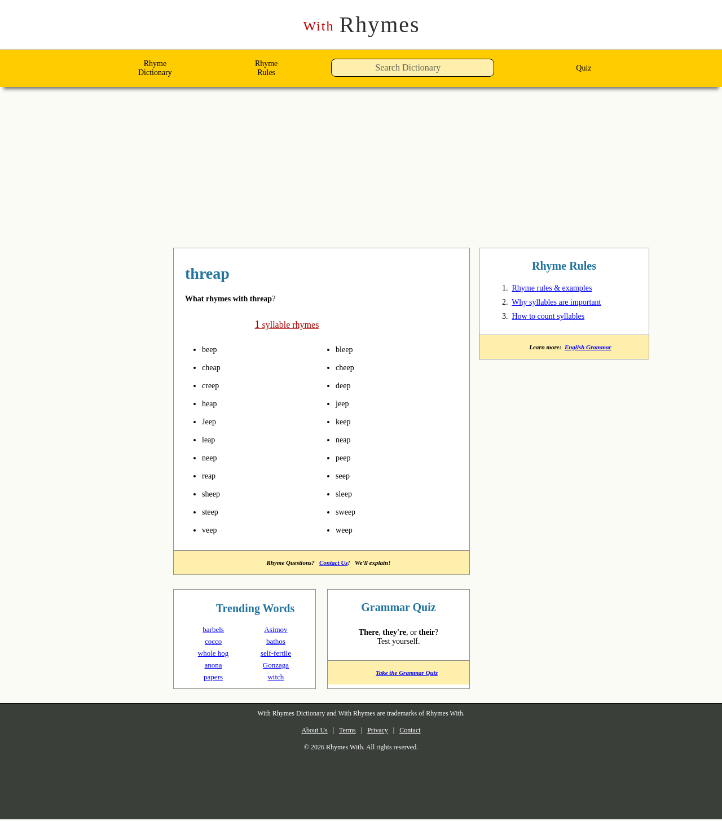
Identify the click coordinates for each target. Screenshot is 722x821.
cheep (347, 367)
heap (211, 403)
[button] (497, 71)
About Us (305, 732)
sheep (213, 494)
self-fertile (275, 654)
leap (210, 439)
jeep (344, 403)
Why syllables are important (567, 304)
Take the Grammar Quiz (398, 678)
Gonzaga (276, 666)
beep (211, 349)
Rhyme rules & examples (559, 290)
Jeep (210, 421)
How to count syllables (557, 318)
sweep (348, 512)
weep (346, 530)
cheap (213, 367)
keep (345, 421)
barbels (213, 630)
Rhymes (361, 25)
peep (345, 458)
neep (211, 458)
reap (210, 476)
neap (345, 439)
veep (211, 530)
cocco (213, 642)
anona (213, 666)
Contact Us (335, 563)
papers (213, 678)
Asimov (275, 630)
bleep (347, 349)
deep (345, 385)
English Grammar (590, 350)
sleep (346, 494)
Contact (419, 732)
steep (212, 512)
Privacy (380, 732)
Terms (344, 732)
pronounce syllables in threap (230, 349)
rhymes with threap (245, 275)
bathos (275, 642)
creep (212, 385)
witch (276, 678)
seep (345, 476)
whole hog (213, 654)
